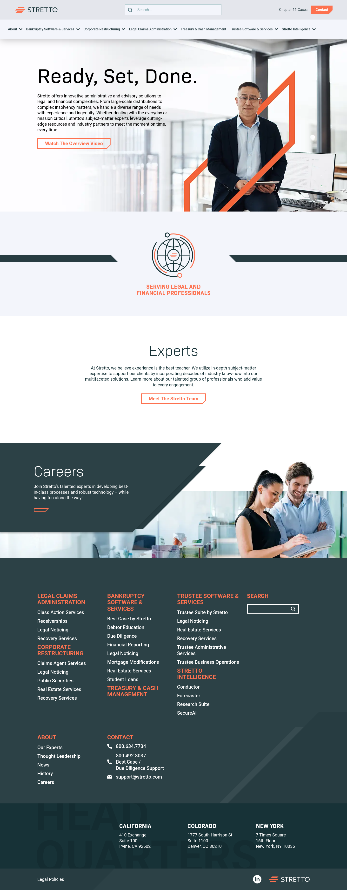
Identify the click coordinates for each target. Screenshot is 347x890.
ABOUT (46, 737)
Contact (120, 737)
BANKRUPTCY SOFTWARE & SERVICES (126, 602)
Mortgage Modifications (133, 662)
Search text (172, 9)
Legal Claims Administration (150, 29)
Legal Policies (50, 879)
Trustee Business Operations (208, 662)
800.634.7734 (126, 746)
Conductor (188, 687)
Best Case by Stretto (129, 619)
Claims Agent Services (61, 663)
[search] (130, 9)
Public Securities (55, 681)
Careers (45, 782)
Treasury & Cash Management (203, 29)
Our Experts (50, 747)
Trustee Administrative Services (201, 650)
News (43, 765)
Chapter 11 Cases (293, 9)
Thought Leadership (58, 756)
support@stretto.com (134, 777)
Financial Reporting (128, 645)
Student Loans (122, 679)
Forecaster (188, 695)
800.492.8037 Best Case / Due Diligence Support (135, 762)
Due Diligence (122, 636)
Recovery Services (57, 638)
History (45, 773)
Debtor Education (125, 627)
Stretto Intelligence (296, 29)
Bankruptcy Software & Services (50, 29)
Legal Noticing (52, 630)
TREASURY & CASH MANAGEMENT (132, 691)
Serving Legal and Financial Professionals (173, 289)
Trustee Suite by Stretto (202, 612)
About (12, 29)
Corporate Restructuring (102, 29)
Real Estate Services (59, 689)
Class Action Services (60, 612)
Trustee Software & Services (251, 29)
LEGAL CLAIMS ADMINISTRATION (61, 599)
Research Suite (193, 704)
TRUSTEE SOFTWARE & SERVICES (208, 599)
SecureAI (187, 713)
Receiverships (52, 621)
